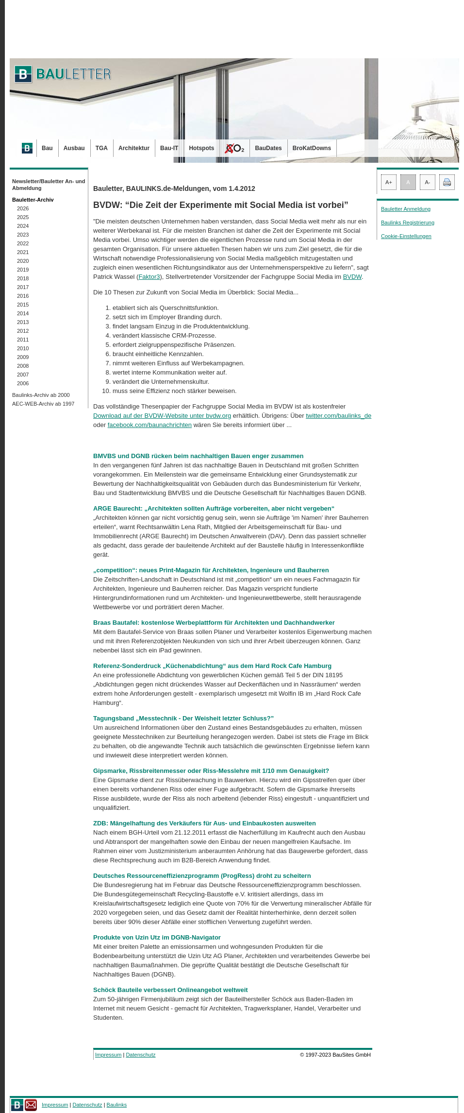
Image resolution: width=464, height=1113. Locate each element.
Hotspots (201, 148)
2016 (23, 296)
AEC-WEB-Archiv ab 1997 (43, 404)
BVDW (352, 276)
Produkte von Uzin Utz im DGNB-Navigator (157, 937)
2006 (23, 383)
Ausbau (74, 148)
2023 (23, 235)
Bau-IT (169, 148)
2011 (23, 339)
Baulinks (117, 1105)
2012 (23, 331)
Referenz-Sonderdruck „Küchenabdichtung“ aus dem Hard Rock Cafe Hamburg (212, 665)
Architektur (133, 148)
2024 (23, 226)
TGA (102, 148)
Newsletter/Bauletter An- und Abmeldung (48, 184)
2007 (23, 374)
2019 (23, 270)
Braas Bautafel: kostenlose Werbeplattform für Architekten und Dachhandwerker (214, 622)
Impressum (108, 1055)
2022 (23, 243)
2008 (23, 366)
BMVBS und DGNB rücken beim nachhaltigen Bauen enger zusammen (198, 456)
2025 (23, 217)
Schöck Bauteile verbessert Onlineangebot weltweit (170, 989)
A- (428, 182)
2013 (23, 322)
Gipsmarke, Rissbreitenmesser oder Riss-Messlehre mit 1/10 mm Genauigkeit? (211, 770)
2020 (23, 261)
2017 (23, 287)
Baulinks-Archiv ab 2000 (41, 395)
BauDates (268, 148)
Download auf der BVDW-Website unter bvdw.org (162, 415)
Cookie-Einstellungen (406, 236)
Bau (47, 148)
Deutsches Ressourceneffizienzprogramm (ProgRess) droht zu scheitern (202, 875)
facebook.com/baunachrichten (150, 424)
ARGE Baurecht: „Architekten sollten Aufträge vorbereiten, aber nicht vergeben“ (213, 508)
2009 (23, 357)
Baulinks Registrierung (407, 222)
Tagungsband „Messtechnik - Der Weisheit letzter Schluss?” (183, 718)
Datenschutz (140, 1055)
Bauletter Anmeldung (406, 209)
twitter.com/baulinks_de (338, 415)
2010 (23, 348)
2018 (23, 278)
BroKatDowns (312, 148)
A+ (388, 182)
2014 (23, 313)
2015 (23, 305)
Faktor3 (149, 276)
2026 (23, 208)
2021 (23, 252)
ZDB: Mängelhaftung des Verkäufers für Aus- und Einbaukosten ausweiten (204, 823)
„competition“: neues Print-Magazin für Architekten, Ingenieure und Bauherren (211, 570)
